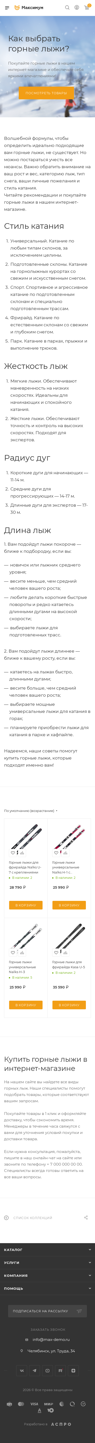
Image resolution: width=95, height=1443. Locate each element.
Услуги (12, 1263)
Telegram (34, 1370)
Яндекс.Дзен (73, 1370)
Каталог (13, 1250)
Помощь (13, 1288)
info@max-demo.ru (51, 1339)
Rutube (60, 1370)
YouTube (47, 1370)
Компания (16, 1276)
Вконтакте (21, 1370)
